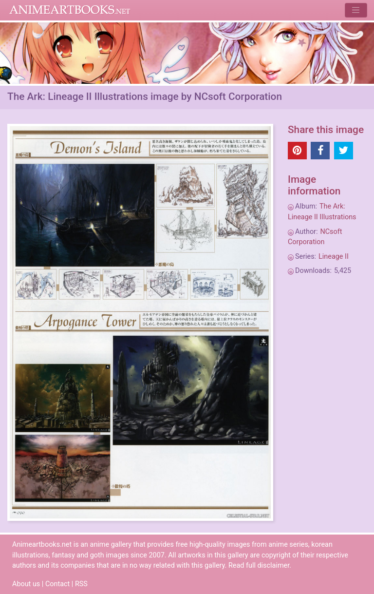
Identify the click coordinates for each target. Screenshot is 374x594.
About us (26, 584)
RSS (81, 584)
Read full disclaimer (258, 565)
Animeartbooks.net (70, 10)
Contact (57, 584)
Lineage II (333, 256)
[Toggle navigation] (356, 10)
